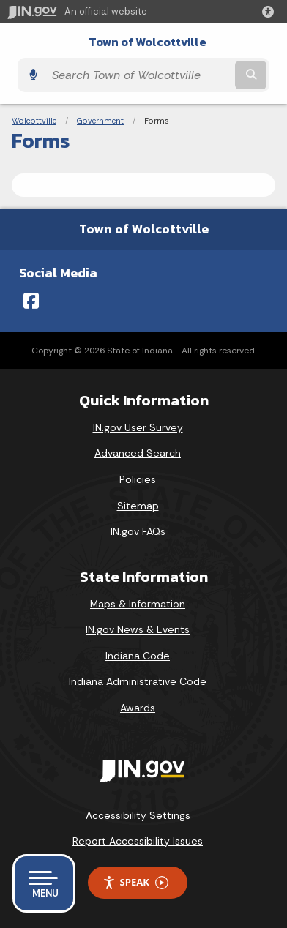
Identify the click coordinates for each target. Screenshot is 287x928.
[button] (271, 12)
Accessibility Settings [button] (138, 815)
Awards (137, 707)
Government (100, 121)
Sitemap (138, 505)
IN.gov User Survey (138, 427)
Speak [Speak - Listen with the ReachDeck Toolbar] (135, 882)
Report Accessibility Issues (137, 840)
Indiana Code (137, 655)
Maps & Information (137, 603)
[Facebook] (31, 301)
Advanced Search (137, 453)
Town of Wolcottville (147, 42)
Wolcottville (34, 121)
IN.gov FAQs (138, 531)
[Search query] (138, 75)
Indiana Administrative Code (137, 681)
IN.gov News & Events (138, 629)
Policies (137, 479)
